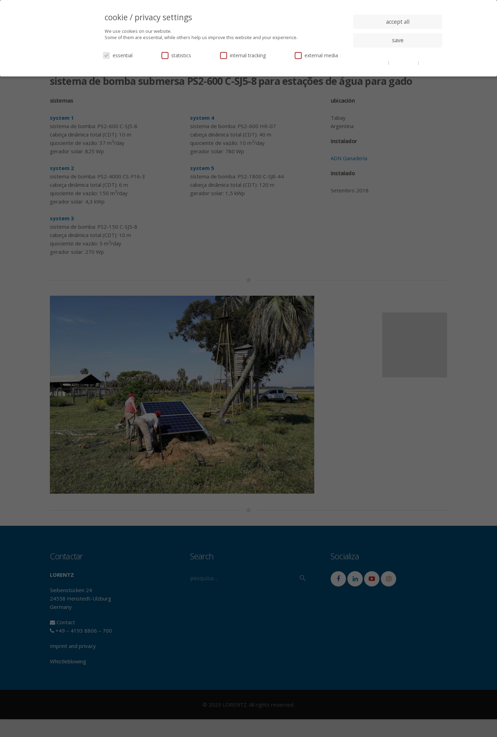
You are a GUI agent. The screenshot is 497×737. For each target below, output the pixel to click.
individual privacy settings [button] (398, 54)
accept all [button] (397, 21)
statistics (176, 55)
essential (118, 55)
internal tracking (243, 55)
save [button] (398, 40)
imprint (428, 62)
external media (316, 55)
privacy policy (404, 62)
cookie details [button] (374, 62)
